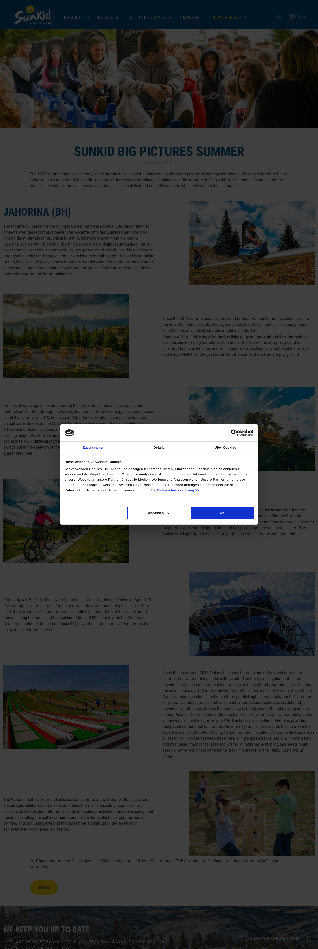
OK (222, 513)
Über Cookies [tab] (225, 447)
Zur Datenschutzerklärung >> (175, 490)
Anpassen (158, 513)
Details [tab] (159, 447)
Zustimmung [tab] (93, 447)
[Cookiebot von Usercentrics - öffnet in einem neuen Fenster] (234, 432)
